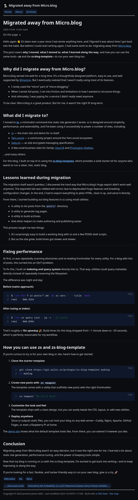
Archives (31, 12)
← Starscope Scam (14, 485)
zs (12, 133)
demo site (14, 431)
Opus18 (59, 148)
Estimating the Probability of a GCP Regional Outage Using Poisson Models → (69, 485)
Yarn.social (17, 138)
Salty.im (16, 143)
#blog (29, 478)
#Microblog (9, 478)
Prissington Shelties (81, 148)
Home (8, 12)
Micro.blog (124, 46)
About (18, 12)
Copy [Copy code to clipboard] (130, 294)
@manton (25, 80)
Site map (114, 493)
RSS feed (103, 493)
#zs (20, 478)
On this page (10, 34)
